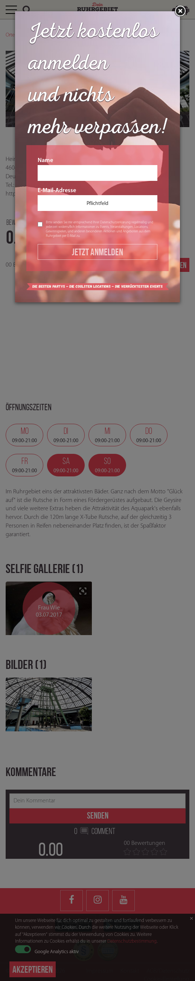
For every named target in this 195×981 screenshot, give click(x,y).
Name (97, 169)
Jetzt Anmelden (97, 252)
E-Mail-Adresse (97, 199)
